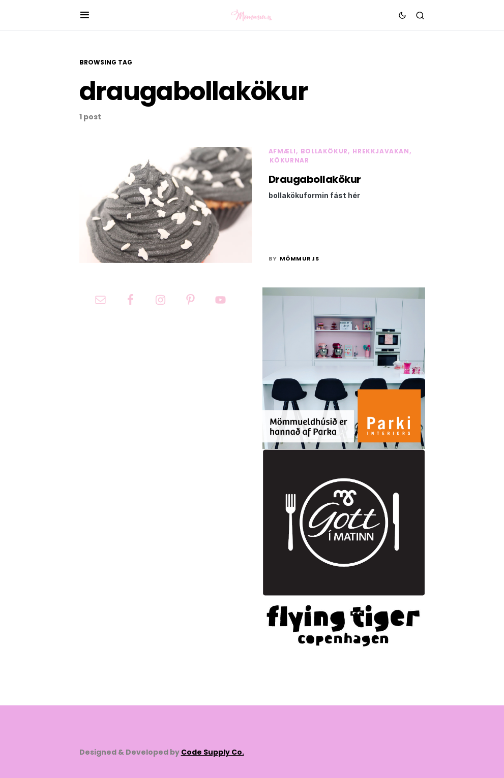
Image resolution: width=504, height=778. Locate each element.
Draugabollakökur (315, 179)
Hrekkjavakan (380, 151)
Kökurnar (289, 160)
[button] (84, 15)
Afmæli (282, 151)
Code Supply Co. (212, 752)
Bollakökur (324, 151)
